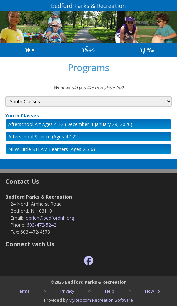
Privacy (67, 291)
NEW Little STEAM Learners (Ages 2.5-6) (51, 149)
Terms (23, 291)
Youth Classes (22, 115)
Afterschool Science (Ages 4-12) (42, 136)
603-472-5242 (41, 225)
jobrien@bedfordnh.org (49, 218)
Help (109, 291)
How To (152, 291)
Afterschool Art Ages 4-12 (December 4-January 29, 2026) (70, 124)
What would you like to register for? (89, 88)
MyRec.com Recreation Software (101, 300)
